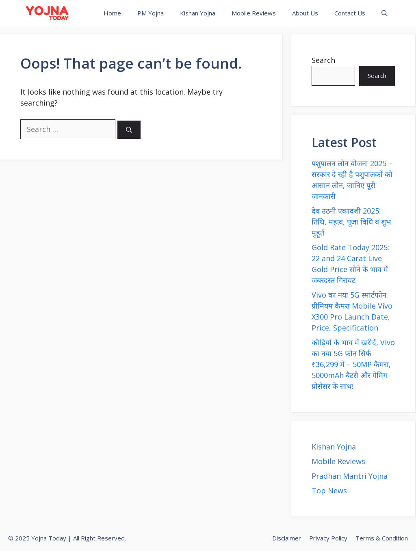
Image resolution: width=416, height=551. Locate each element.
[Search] (129, 130)
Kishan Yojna (197, 13)
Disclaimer (286, 538)
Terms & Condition (381, 538)
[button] (384, 13)
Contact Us (349, 13)
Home (112, 13)
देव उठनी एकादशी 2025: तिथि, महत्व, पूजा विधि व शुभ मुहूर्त (351, 222)
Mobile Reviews (254, 13)
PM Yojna (150, 13)
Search (323, 60)
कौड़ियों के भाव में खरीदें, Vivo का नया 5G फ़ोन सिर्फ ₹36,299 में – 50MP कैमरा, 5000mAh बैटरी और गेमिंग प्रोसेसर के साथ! (353, 364)
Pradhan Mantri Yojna (350, 476)
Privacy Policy (328, 538)
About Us (305, 13)
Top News (329, 490)
